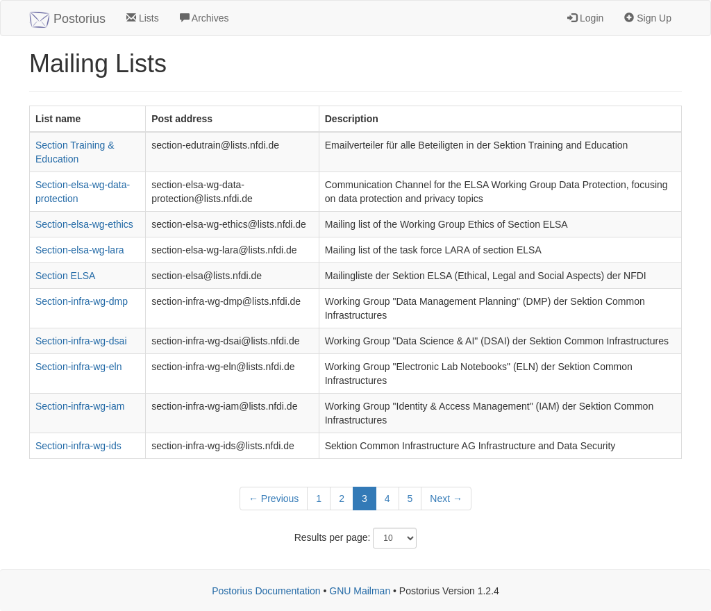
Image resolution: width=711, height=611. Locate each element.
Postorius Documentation (266, 590)
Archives (204, 18)
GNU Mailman (359, 590)
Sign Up (647, 18)
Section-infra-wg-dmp (81, 301)
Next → (446, 498)
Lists (142, 18)
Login (585, 18)
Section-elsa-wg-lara (79, 250)
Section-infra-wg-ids (78, 445)
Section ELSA (65, 275)
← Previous (274, 498)
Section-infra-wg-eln (78, 366)
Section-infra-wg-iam (79, 406)
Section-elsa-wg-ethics (84, 224)
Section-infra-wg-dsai (81, 340)
